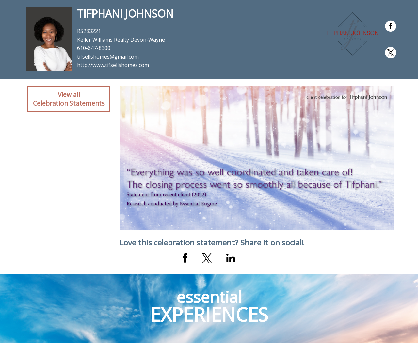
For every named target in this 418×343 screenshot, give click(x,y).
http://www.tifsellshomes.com (113, 65)
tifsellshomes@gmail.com (108, 56)
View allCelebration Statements (68, 99)
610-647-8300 (93, 48)
